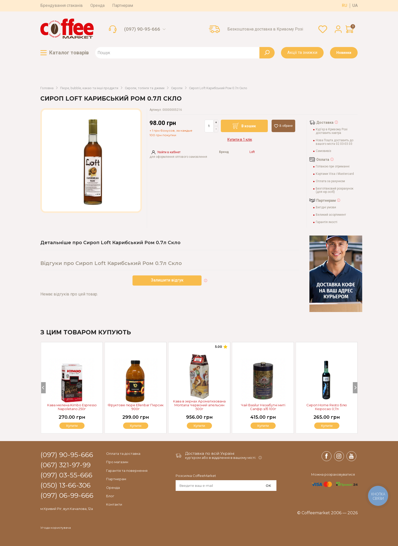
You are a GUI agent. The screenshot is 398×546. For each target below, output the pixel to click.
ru (344, 5)
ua (355, 5)
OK (268, 485)
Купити (326, 426)
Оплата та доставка (123, 453)
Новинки (343, 53)
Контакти (114, 504)
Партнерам (122, 5)
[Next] (355, 387)
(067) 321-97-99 (65, 465)
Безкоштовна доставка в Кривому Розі (265, 29)
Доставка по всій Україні (209, 453)
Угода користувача (55, 527)
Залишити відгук (167, 280)
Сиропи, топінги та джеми (144, 88)
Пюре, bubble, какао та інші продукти (89, 88)
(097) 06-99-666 (66, 496)
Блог (110, 496)
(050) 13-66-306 (65, 485)
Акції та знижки (302, 52)
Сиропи (177, 88)
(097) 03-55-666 (66, 475)
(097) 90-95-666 (142, 29)
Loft (252, 152)
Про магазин (117, 462)
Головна (47, 88)
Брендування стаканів (61, 5)
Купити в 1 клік (239, 139)
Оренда (97, 5)
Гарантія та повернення (126, 471)
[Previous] (43, 387)
